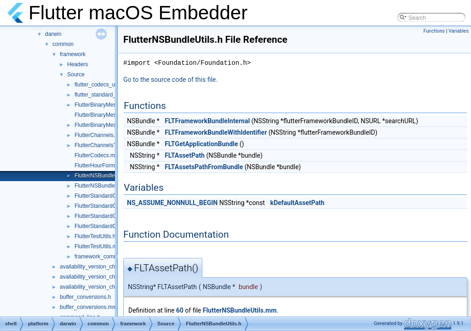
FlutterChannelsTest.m (102, 145)
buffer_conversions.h (85, 297)
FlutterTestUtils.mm (98, 246)
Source (76, 74)
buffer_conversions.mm (88, 307)
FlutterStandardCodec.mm (107, 196)
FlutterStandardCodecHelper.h (112, 226)
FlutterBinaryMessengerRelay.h (113, 105)
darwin (53, 34)
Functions (434, 31)
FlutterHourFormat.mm (102, 165)
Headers (77, 64)
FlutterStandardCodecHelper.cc (113, 216)
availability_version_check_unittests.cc (107, 287)
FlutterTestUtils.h (95, 236)
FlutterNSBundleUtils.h (102, 175)
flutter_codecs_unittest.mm (107, 84)
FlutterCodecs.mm (97, 155)
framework (73, 54)
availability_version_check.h (94, 277)
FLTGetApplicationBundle (201, 144)
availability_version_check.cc (95, 266)
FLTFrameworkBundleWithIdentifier (216, 132)
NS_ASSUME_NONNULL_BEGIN (172, 202)
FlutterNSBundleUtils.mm (106, 186)
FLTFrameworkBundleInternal (207, 121)
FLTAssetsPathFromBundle (204, 167)
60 (180, 310)
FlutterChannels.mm (99, 135)
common (63, 44)
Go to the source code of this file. (170, 79)
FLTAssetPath (185, 155)
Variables (458, 31)
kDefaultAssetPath (297, 202)
